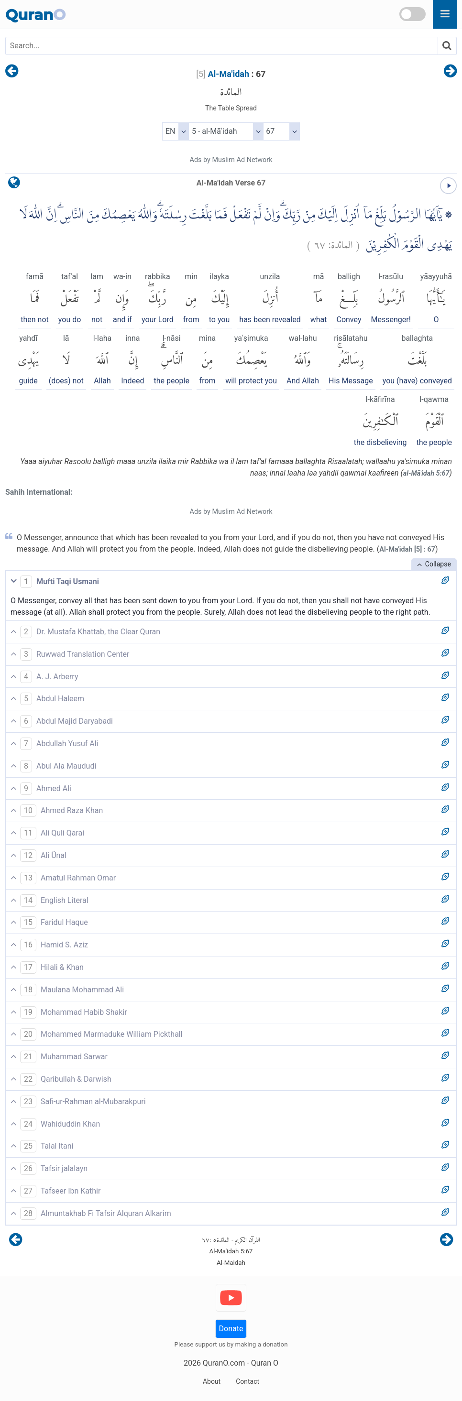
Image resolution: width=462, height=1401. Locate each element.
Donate (231, 1328)
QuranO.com (224, 1363)
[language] (14, 184)
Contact (247, 1381)
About (211, 1381)
